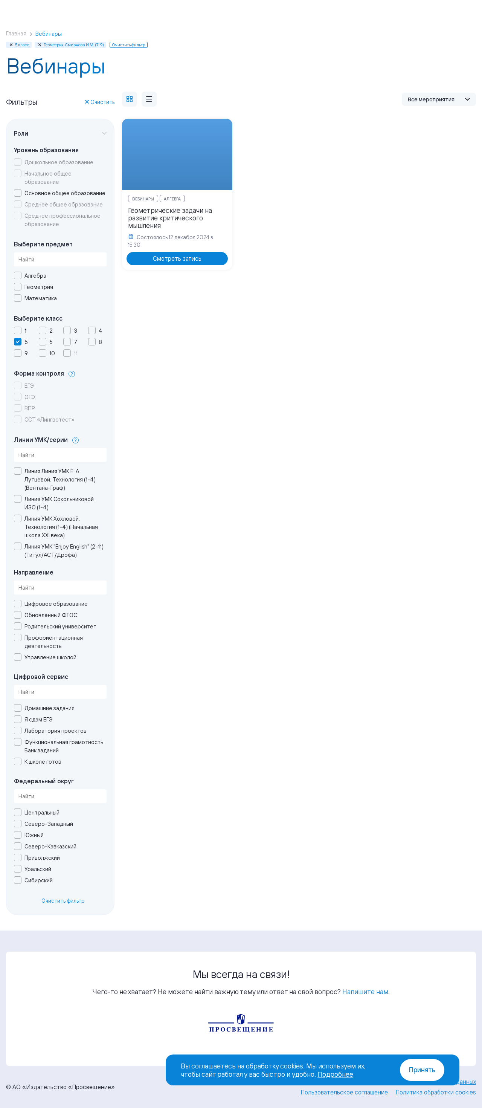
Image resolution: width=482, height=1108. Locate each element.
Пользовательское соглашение (344, 1092)
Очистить (99, 102)
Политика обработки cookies (435, 1092)
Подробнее (335, 1074)
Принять (422, 1069)
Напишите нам (365, 991)
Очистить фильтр (63, 900)
